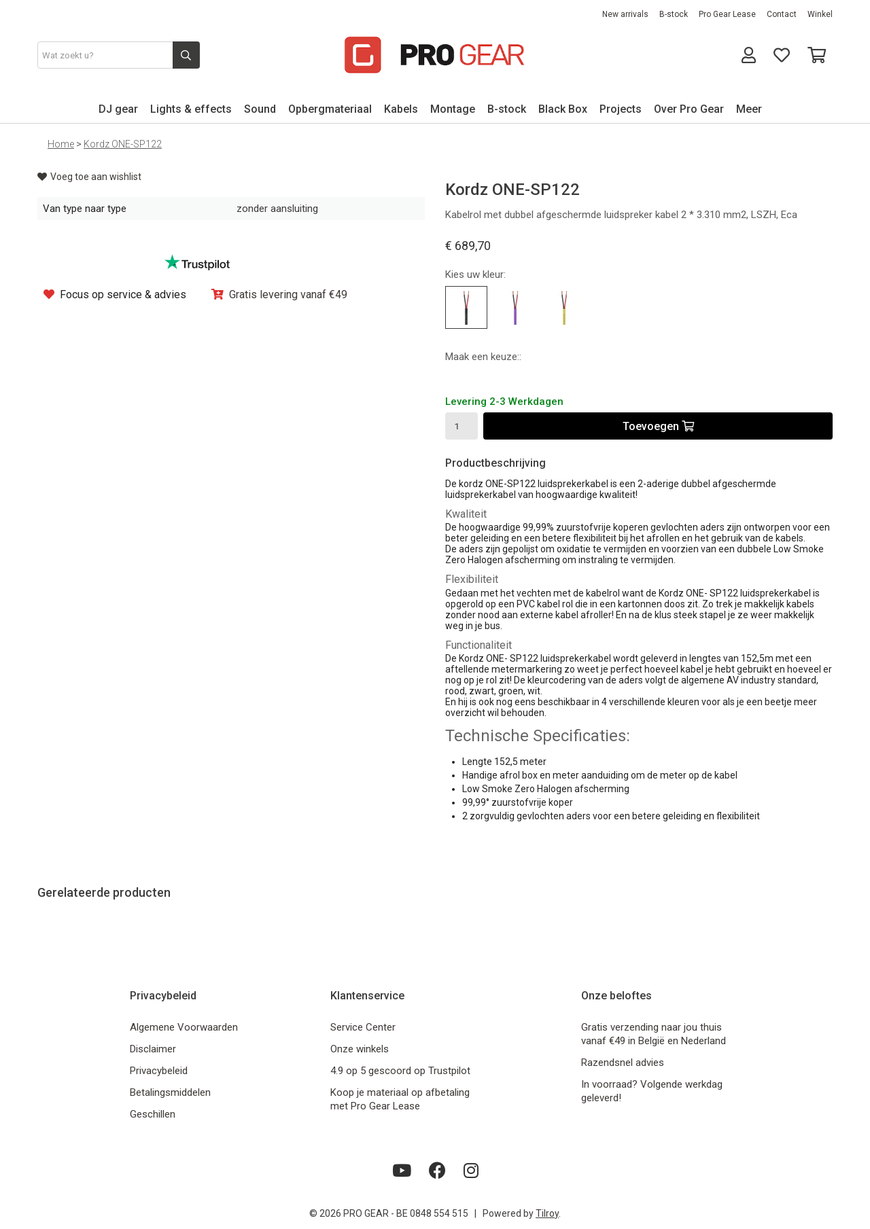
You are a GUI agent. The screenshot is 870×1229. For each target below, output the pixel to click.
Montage (452, 109)
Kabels (401, 109)
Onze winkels (359, 1049)
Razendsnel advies (622, 1062)
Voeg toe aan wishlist (89, 176)
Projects (620, 109)
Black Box (562, 109)
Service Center (363, 1027)
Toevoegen (658, 426)
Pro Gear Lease (727, 14)
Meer (749, 109)
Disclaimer (153, 1049)
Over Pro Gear (689, 109)
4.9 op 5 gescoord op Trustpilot (400, 1071)
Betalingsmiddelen (170, 1092)
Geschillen (152, 1114)
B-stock (673, 14)
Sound (260, 109)
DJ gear (118, 109)
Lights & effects (191, 109)
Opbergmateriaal (330, 109)
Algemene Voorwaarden (184, 1027)
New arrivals (625, 14)
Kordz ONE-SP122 (123, 144)
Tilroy (547, 1213)
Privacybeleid (159, 1071)
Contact (782, 14)
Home (61, 144)
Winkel (820, 14)
